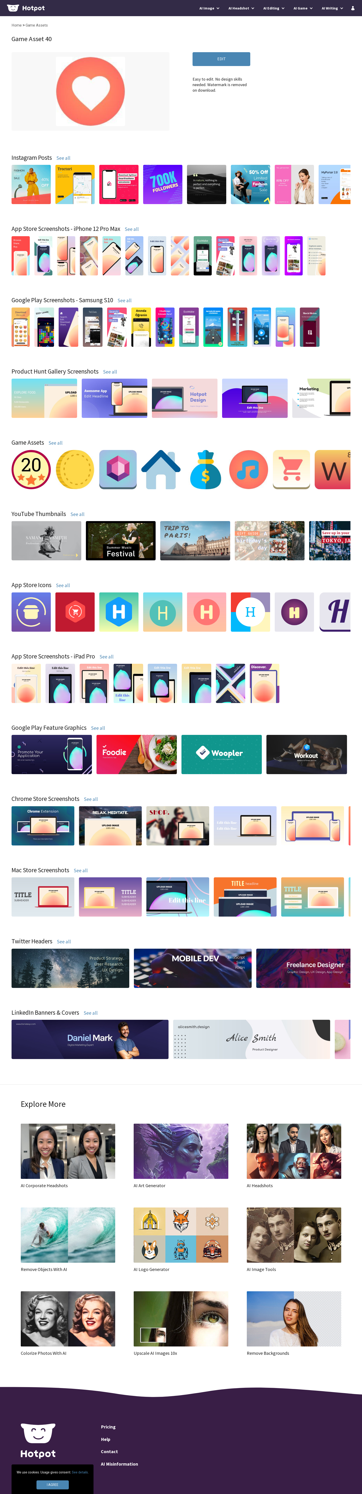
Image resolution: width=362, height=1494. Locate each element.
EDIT (221, 58)
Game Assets (37, 25)
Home (17, 25)
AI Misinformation (119, 1464)
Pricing (108, 1427)
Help (105, 1440)
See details (80, 1472)
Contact (109, 1452)
